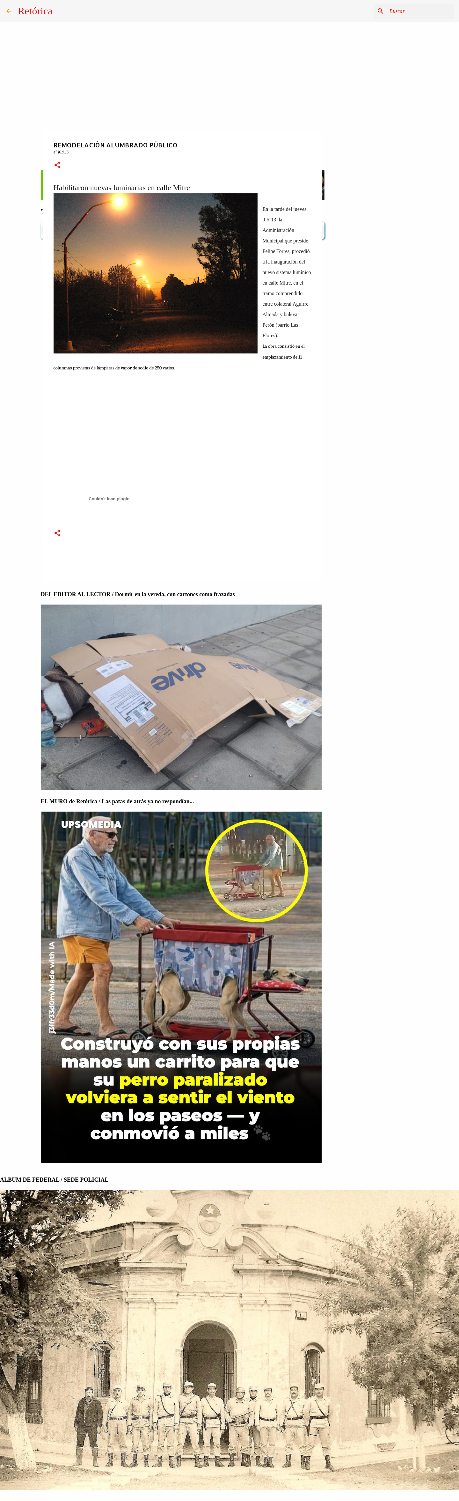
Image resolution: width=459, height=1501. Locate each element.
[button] (57, 165)
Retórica (35, 11)
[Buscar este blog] (420, 11)
